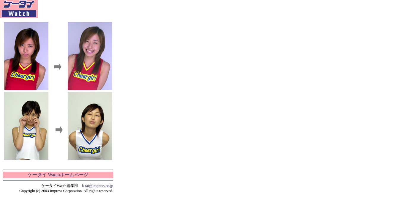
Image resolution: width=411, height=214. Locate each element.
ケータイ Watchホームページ (58, 174)
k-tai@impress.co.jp (97, 185)
